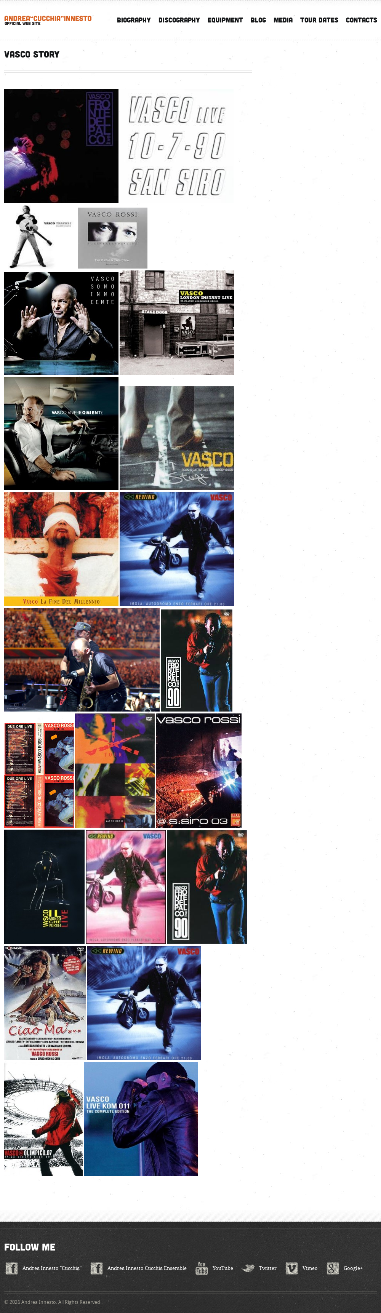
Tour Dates (319, 20)
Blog (258, 20)
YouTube (223, 1268)
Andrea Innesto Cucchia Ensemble (147, 1268)
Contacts (361, 20)
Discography (179, 20)
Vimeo (310, 1268)
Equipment (225, 20)
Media (283, 20)
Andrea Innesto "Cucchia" (52, 1268)
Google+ (353, 1268)
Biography (134, 20)
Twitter (268, 1268)
